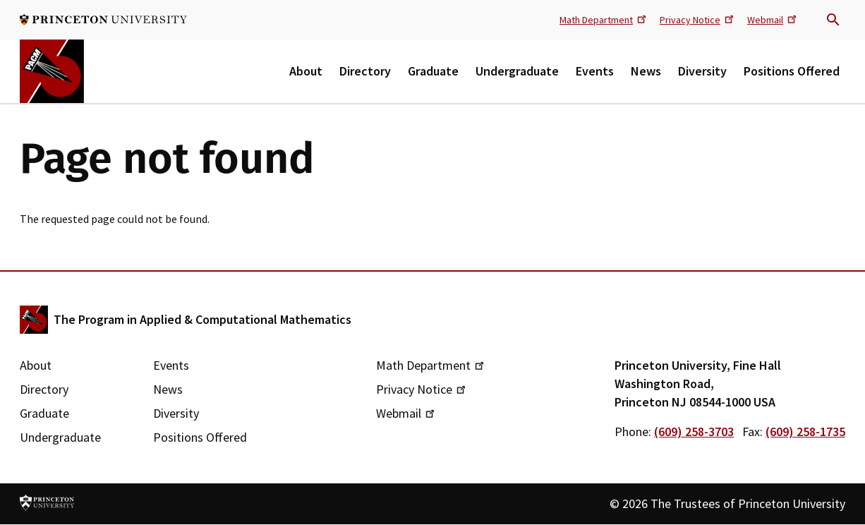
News (646, 71)
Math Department (603, 19)
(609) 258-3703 (694, 431)
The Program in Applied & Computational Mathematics (202, 319)
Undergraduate (517, 71)
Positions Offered (792, 71)
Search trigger (833, 19)
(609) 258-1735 (805, 431)
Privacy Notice (698, 19)
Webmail (773, 19)
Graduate (433, 71)
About (305, 71)
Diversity (702, 71)
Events (595, 71)
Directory (365, 71)
